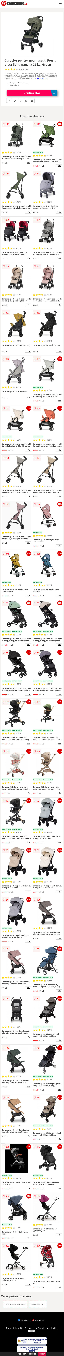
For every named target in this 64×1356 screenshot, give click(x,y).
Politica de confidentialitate (37, 1328)
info (28, 163)
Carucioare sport (37, 1304)
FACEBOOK (24, 1320)
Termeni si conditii (14, 1328)
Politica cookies (29, 1353)
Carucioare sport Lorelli (15, 1304)
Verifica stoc (41, 93)
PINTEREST (38, 1320)
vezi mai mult (42, 78)
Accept (42, 1353)
